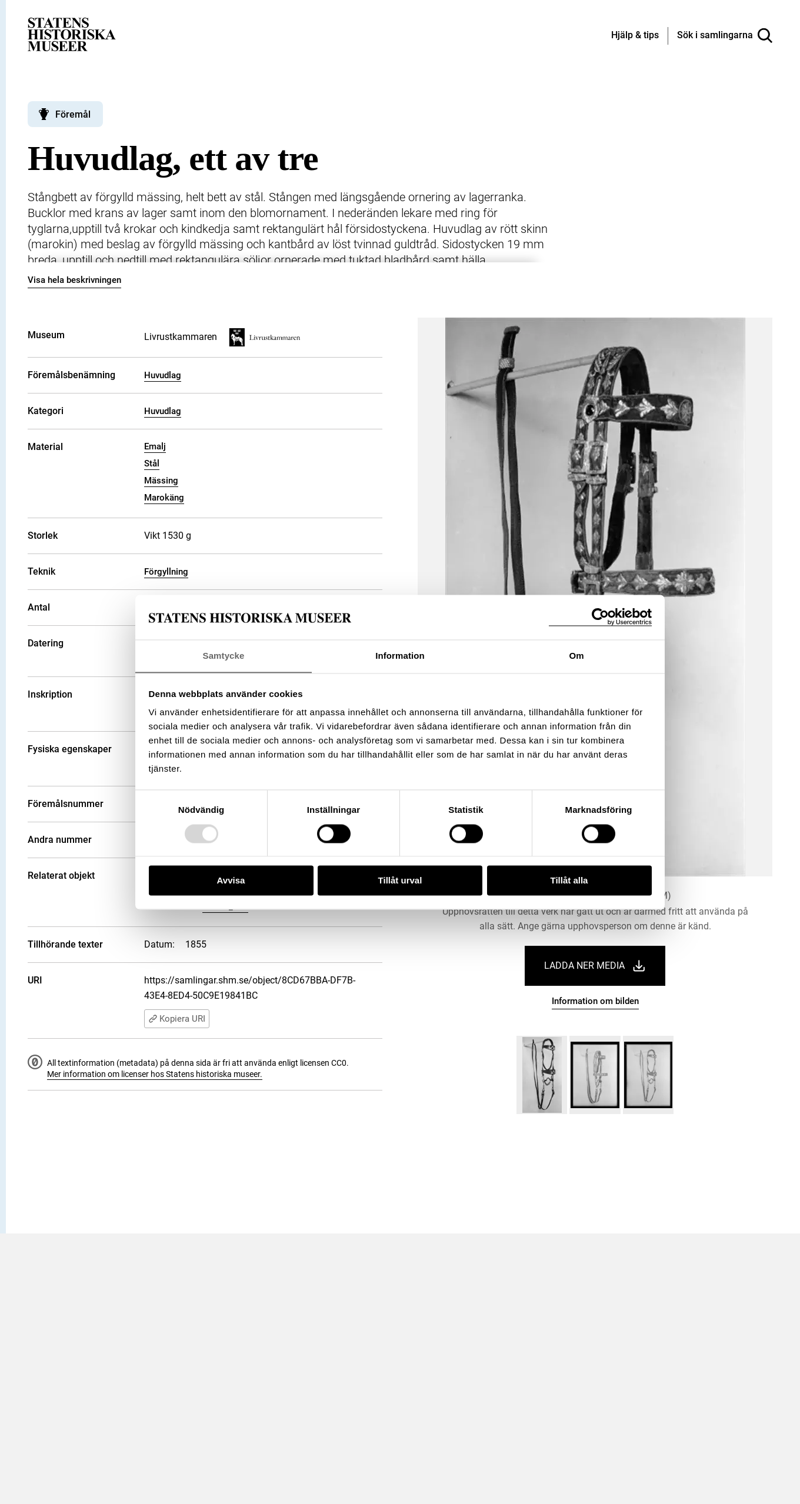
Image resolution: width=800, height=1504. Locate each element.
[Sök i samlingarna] (724, 36)
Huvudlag (162, 375)
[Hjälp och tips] (635, 36)
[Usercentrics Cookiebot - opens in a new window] (600, 617)
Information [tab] (400, 656)
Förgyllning (166, 571)
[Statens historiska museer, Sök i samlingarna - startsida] (72, 34)
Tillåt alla (569, 881)
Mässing (161, 480)
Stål (151, 463)
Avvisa (231, 881)
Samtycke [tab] (224, 656)
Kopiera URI (176, 1018)
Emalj (155, 446)
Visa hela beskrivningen (74, 280)
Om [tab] (576, 656)
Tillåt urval (400, 881)
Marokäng (164, 497)
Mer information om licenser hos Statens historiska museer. (154, 1074)
